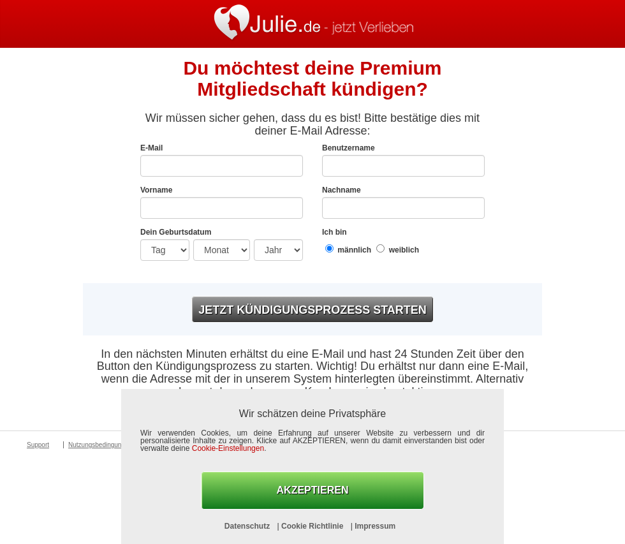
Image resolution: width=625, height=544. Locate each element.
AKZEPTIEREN (313, 490)
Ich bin (334, 232)
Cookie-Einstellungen (228, 448)
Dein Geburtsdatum (175, 232)
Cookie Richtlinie (313, 526)
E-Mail (151, 148)
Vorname (156, 190)
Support (38, 444)
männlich (348, 249)
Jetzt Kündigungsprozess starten (312, 310)
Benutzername (348, 148)
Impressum (375, 526)
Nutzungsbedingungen (100, 444)
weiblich (397, 249)
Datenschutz (248, 526)
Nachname (341, 190)
